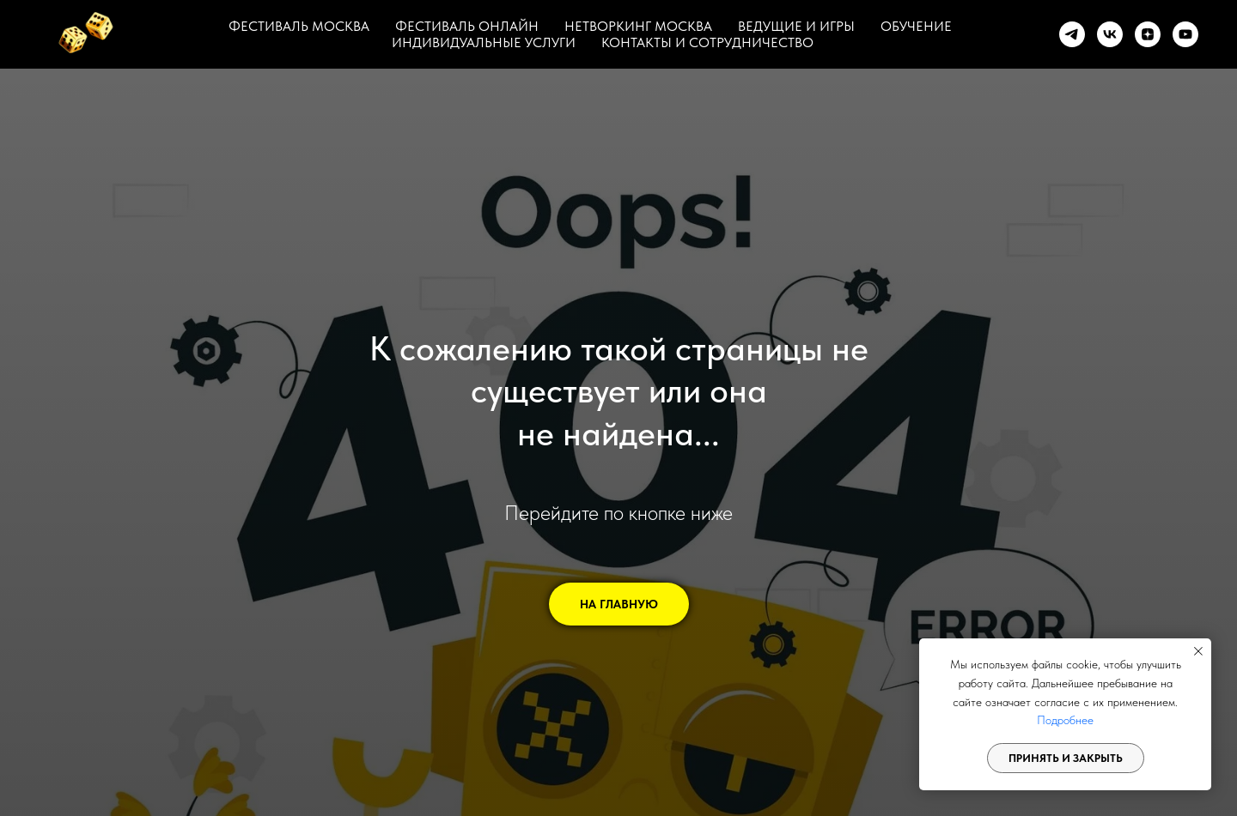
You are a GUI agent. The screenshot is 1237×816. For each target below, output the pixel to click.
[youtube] (1185, 34)
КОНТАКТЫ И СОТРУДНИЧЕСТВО (707, 42)
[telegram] (1072, 34)
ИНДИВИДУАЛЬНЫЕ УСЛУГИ (484, 42)
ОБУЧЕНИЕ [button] (916, 26)
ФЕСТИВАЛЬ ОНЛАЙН (467, 26)
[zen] (1148, 34)
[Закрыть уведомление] (1198, 651)
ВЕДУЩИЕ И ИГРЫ (796, 26)
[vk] (1110, 34)
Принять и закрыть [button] (1065, 758)
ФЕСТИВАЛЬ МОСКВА (299, 26)
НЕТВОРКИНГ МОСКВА (638, 26)
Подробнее (1065, 720)
